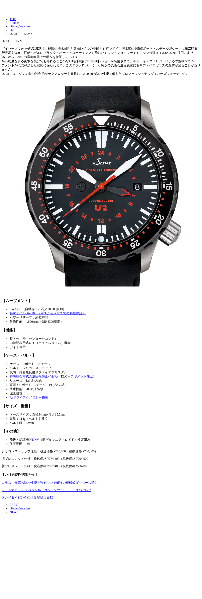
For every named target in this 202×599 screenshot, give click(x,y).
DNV (35, 439)
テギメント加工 (82, 376)
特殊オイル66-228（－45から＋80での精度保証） (48, 313)
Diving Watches (20, 26)
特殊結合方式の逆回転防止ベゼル (34, 376)
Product (15, 22)
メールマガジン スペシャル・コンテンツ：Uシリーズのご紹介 (46, 490)
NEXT (14, 512)
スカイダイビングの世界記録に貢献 (27, 497)
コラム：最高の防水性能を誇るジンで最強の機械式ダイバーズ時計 (50, 482)
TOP (13, 19)
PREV (14, 504)
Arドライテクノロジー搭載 (29, 397)
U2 (12, 30)
